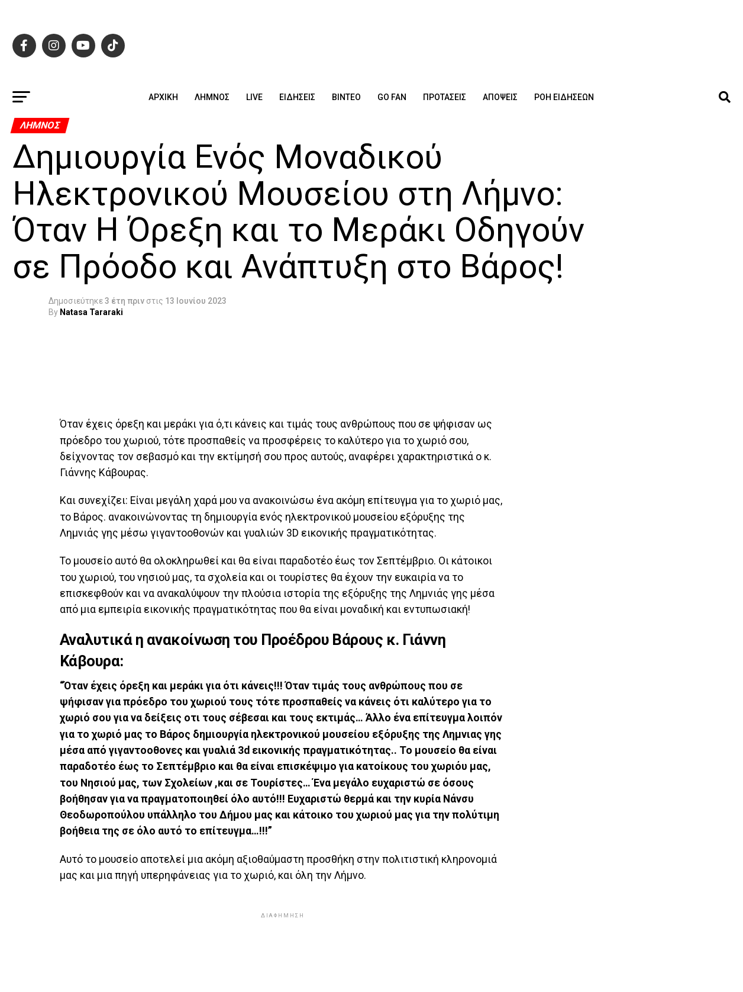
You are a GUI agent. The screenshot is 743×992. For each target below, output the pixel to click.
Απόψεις (500, 97)
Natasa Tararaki (91, 312)
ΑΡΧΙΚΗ (163, 97)
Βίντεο (346, 97)
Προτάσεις (444, 97)
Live (254, 97)
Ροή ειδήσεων (564, 97)
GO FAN (391, 97)
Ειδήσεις (297, 97)
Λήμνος (212, 97)
